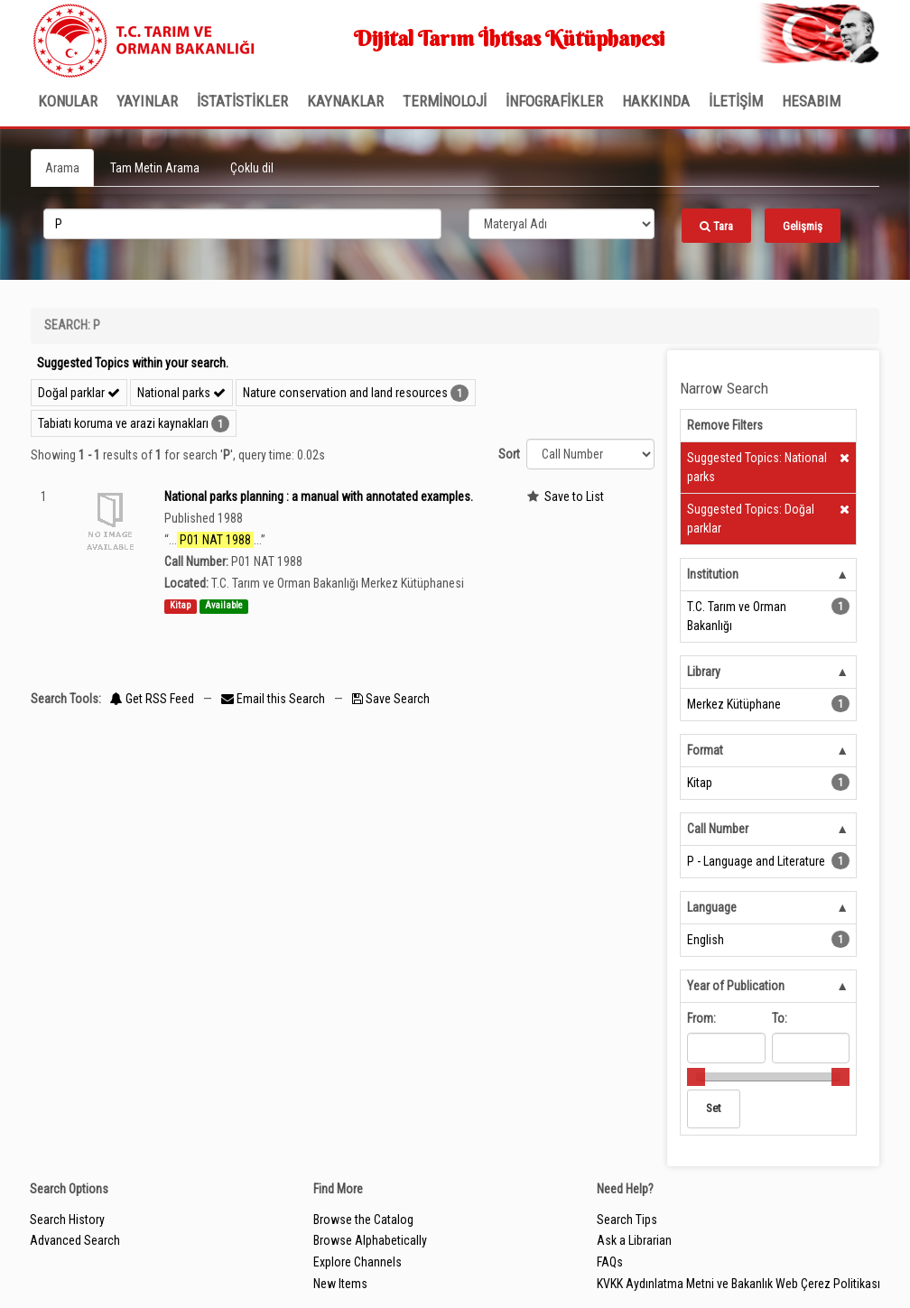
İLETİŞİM (736, 101)
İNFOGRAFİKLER (554, 101)
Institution (712, 574)
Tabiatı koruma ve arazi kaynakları (123, 423)
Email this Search (274, 698)
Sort (509, 454)
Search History (67, 1219)
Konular (68, 101)
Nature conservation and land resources (345, 392)
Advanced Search (75, 1240)
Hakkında (656, 101)
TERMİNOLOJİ (445, 101)
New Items (340, 1283)
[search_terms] (242, 224)
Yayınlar (147, 101)
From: (701, 1018)
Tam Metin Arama (155, 168)
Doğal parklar (79, 392)
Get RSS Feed (152, 698)
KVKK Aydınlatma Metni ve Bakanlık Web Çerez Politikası (738, 1283)
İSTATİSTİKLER (242, 101)
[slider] (696, 1077)
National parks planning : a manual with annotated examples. (318, 496)
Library (703, 671)
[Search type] (562, 224)
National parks (181, 392)
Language (712, 907)
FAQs (610, 1262)
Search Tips (627, 1219)
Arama (62, 168)
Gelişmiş (802, 226)
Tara (716, 226)
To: (779, 1018)
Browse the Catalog (363, 1219)
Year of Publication (736, 986)
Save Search (391, 698)
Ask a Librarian (634, 1240)
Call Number (717, 828)
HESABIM (811, 101)
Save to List (574, 496)
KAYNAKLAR (345, 101)
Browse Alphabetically (370, 1240)
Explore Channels (357, 1262)
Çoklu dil (252, 168)
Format (705, 750)
